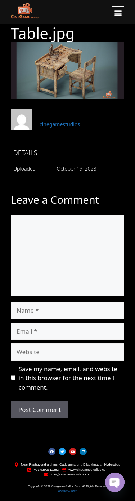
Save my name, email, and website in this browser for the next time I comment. (68, 378)
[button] (118, 12)
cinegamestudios (60, 124)
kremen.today (67, 490)
